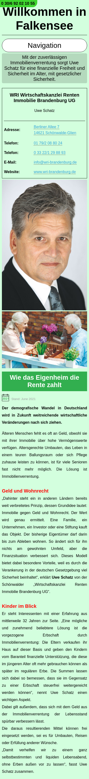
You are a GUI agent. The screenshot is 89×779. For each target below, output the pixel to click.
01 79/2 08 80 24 (48, 143)
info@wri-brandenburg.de (55, 162)
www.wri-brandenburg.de (55, 172)
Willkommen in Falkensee (44, 18)
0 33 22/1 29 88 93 (49, 153)
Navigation (44, 45)
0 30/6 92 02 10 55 (18, 3)
